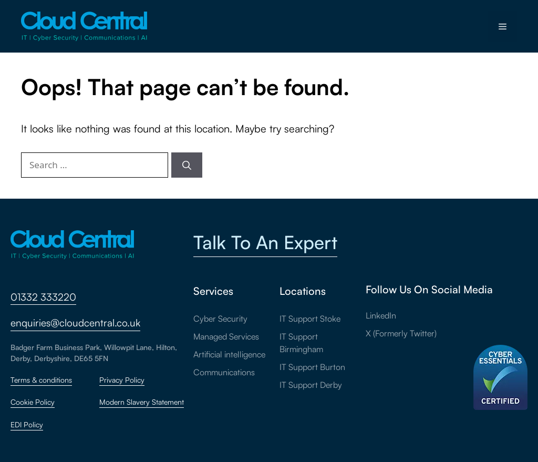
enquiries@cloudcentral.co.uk (75, 322)
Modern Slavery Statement (141, 401)
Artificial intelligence (229, 354)
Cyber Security (220, 318)
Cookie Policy (33, 401)
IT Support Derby (311, 384)
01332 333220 (43, 297)
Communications (224, 372)
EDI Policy (27, 424)
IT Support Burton (312, 367)
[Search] (186, 165)
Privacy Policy (121, 379)
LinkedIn (381, 315)
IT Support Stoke (310, 318)
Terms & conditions (41, 379)
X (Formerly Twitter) (401, 333)
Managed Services (226, 336)
